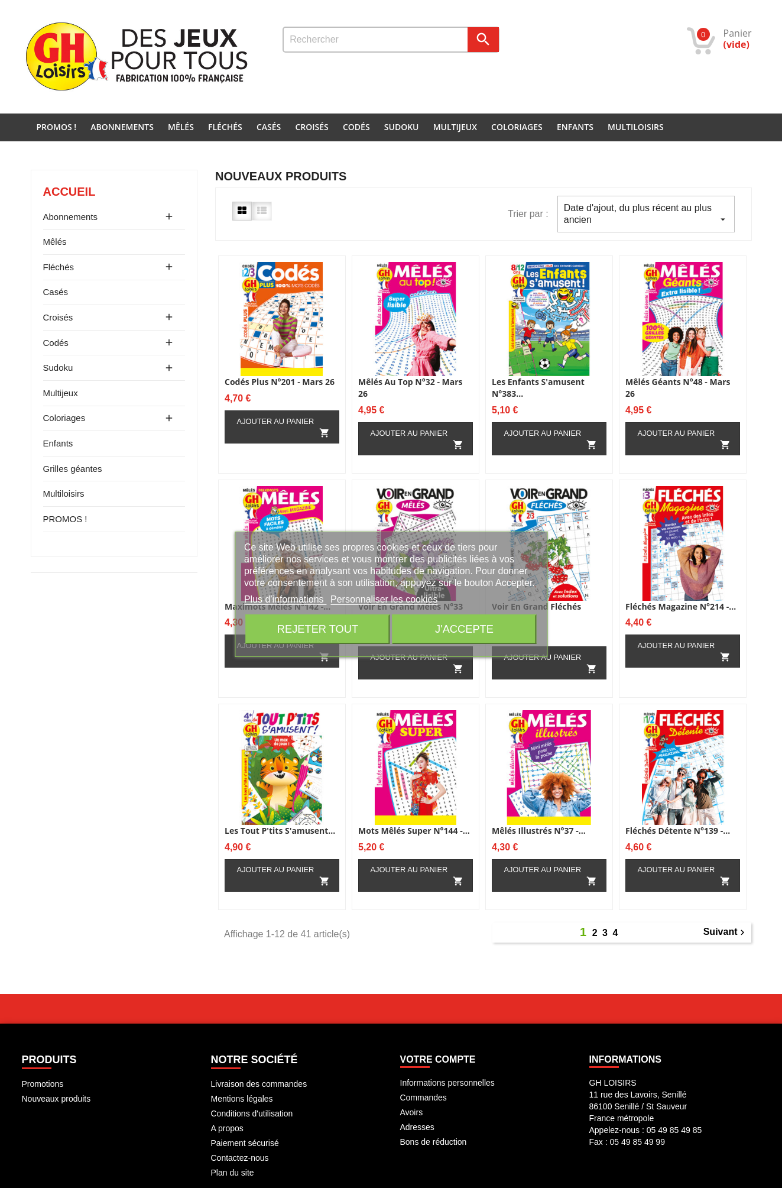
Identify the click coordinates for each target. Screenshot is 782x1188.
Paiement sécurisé (245, 1143)
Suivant (725, 932)
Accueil (69, 191)
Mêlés (181, 126)
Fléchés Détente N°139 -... (677, 830)
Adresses (417, 1127)
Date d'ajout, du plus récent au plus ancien (646, 214)
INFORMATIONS (625, 1059)
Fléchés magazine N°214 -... (680, 606)
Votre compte (438, 1059)
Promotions (43, 1084)
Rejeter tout (317, 629)
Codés (356, 126)
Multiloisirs (636, 126)
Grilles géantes (72, 469)
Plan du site (232, 1172)
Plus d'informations (285, 599)
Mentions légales (242, 1098)
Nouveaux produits (56, 1098)
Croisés (311, 126)
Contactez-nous (240, 1158)
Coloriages (517, 126)
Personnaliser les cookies (383, 599)
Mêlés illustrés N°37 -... (539, 830)
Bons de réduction (433, 1142)
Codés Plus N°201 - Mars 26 (280, 381)
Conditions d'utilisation (252, 1113)
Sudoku (401, 126)
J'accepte (464, 629)
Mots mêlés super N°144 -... (414, 830)
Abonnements (122, 126)
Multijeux (455, 126)
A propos (227, 1128)
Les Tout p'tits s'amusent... (280, 830)
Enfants (575, 126)
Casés (269, 126)
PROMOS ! (57, 126)
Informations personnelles (447, 1082)
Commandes (423, 1097)
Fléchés (225, 126)
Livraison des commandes (259, 1084)
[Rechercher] (391, 40)
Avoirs (411, 1112)
